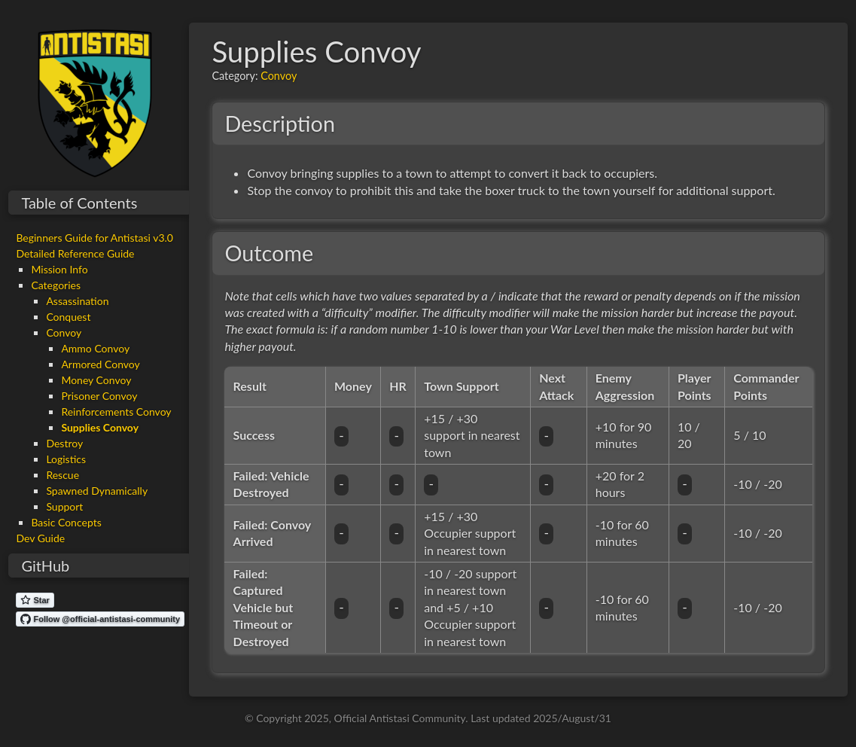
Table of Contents (79, 203)
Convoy (63, 332)
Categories (56, 285)
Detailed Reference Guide (75, 253)
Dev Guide (40, 538)
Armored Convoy (100, 364)
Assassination (77, 300)
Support (64, 506)
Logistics (66, 459)
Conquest (68, 316)
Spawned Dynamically (97, 490)
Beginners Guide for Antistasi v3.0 (94, 237)
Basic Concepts (66, 522)
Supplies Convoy (100, 427)
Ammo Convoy (95, 348)
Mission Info (59, 269)
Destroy (64, 443)
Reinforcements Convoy (116, 411)
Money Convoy (96, 380)
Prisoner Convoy (99, 395)
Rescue (62, 474)
